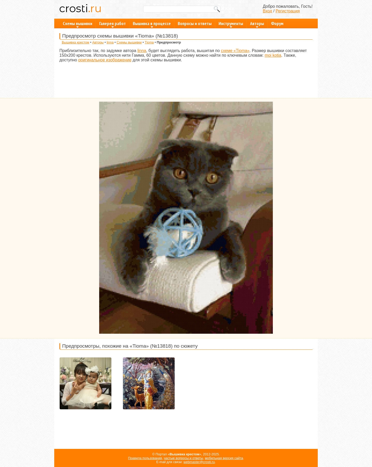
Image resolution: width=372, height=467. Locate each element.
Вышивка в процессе (152, 24)
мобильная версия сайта (224, 458)
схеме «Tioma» (235, 50)
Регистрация (288, 11)
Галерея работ (112, 24)
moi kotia (273, 55)
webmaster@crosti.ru (199, 462)
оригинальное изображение (104, 60)
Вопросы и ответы (195, 23)
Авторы (257, 24)
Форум (277, 23)
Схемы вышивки (77, 24)
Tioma (149, 42)
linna (110, 42)
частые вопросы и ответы (183, 458)
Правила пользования (145, 458)
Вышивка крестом (75, 42)
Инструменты (231, 24)
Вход (267, 11)
